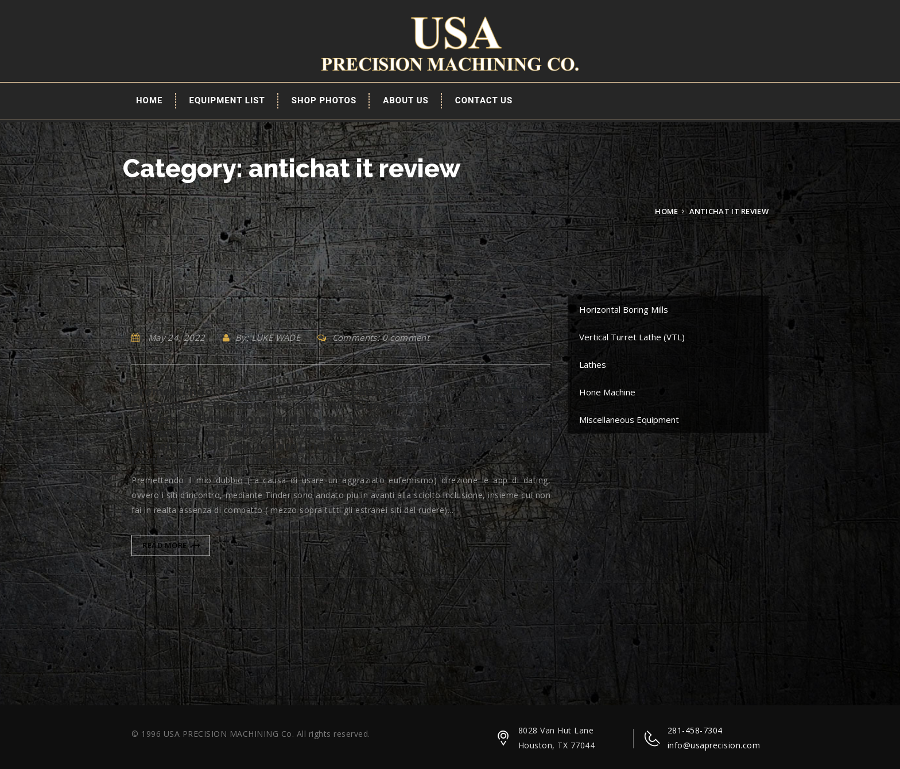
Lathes (592, 364)
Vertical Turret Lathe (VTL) (632, 337)
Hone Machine (607, 392)
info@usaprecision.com (714, 745)
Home (149, 100)
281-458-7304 (695, 730)
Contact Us (484, 100)
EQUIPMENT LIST (227, 100)
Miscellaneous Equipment (629, 419)
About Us (406, 100)
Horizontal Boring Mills (623, 309)
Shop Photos (324, 100)
